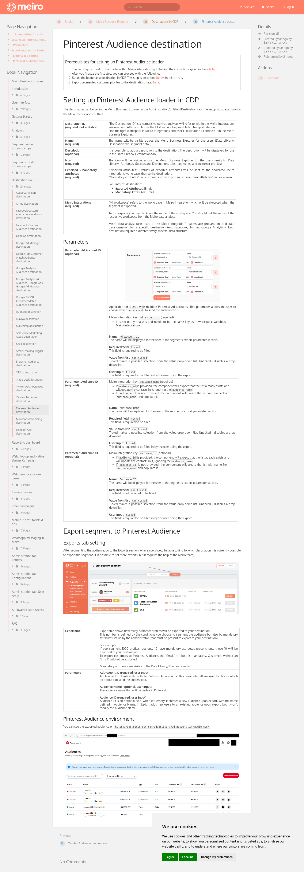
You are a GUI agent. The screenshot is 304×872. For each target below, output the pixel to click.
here (156, 82)
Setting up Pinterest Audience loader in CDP (28, 39)
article (210, 69)
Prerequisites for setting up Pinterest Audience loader (30, 34)
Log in (288, 7)
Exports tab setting (25, 55)
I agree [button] (170, 857)
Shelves (247, 7)
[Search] (128, 7)
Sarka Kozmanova (275, 42)
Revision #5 (268, 33)
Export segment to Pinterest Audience (28, 50)
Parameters (20, 45)
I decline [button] (187, 857)
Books (268, 7)
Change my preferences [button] (216, 857)
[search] (152, 7)
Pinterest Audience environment (29, 61)
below (160, 77)
